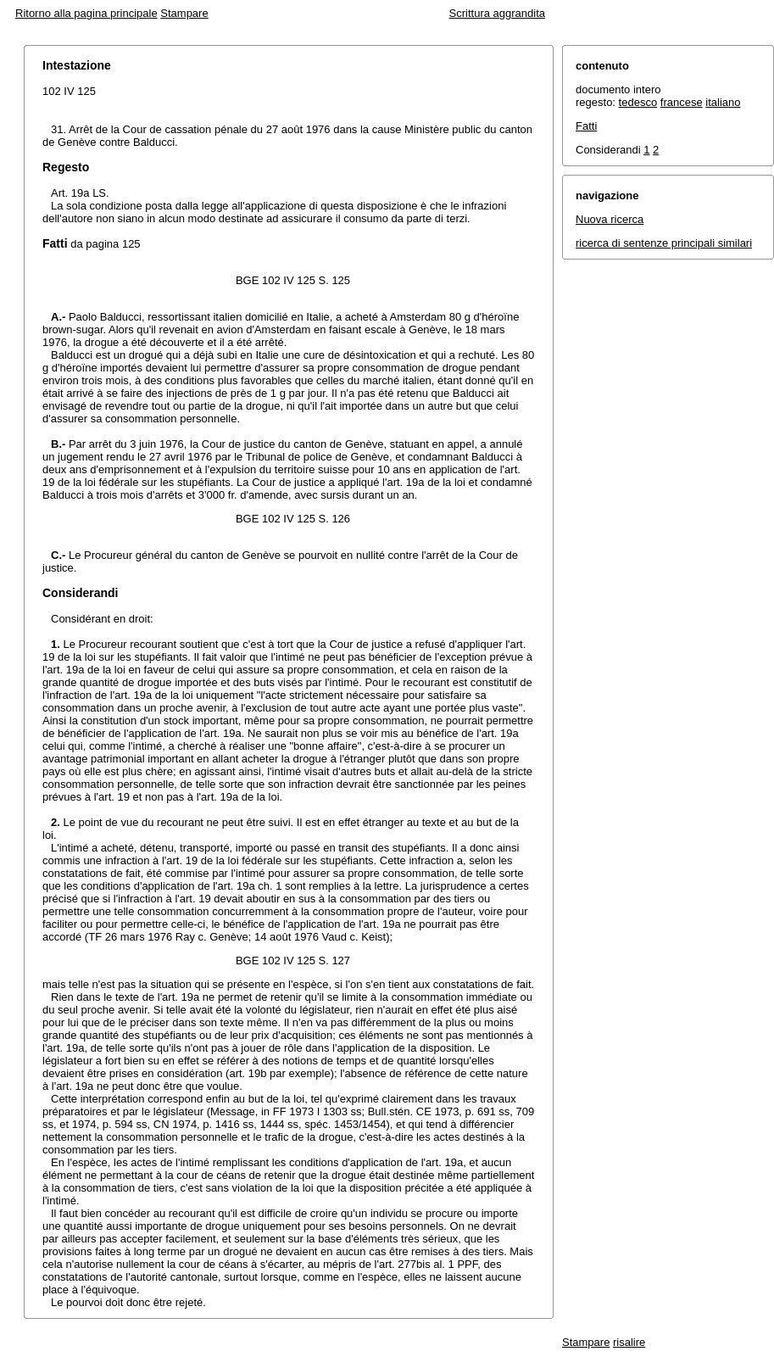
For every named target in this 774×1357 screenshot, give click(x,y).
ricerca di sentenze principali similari (664, 243)
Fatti (586, 126)
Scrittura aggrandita (497, 13)
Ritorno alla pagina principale (86, 13)
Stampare (184, 13)
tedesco (638, 102)
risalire (629, 1342)
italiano (722, 102)
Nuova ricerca (609, 219)
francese (681, 102)
